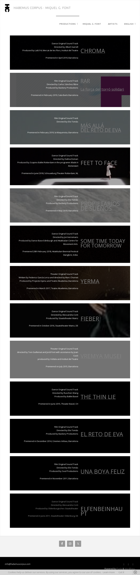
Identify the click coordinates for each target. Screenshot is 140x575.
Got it (121, 572)
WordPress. (129, 568)
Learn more (109, 572)
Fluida (119, 568)
